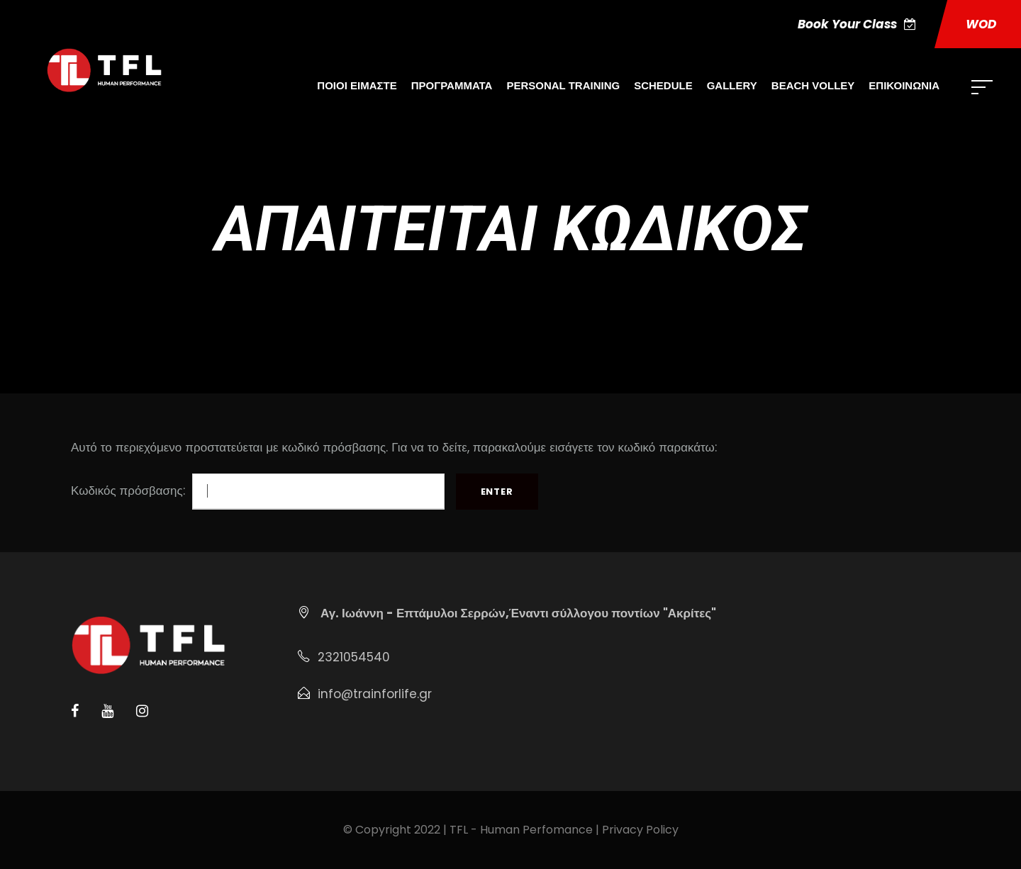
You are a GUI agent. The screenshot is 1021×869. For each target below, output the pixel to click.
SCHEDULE (663, 85)
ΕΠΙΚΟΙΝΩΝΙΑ (904, 85)
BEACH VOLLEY (813, 85)
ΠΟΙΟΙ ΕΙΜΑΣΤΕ (356, 85)
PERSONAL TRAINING (563, 85)
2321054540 (354, 657)
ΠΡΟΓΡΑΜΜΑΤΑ (452, 85)
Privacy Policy (640, 830)
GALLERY (732, 85)
